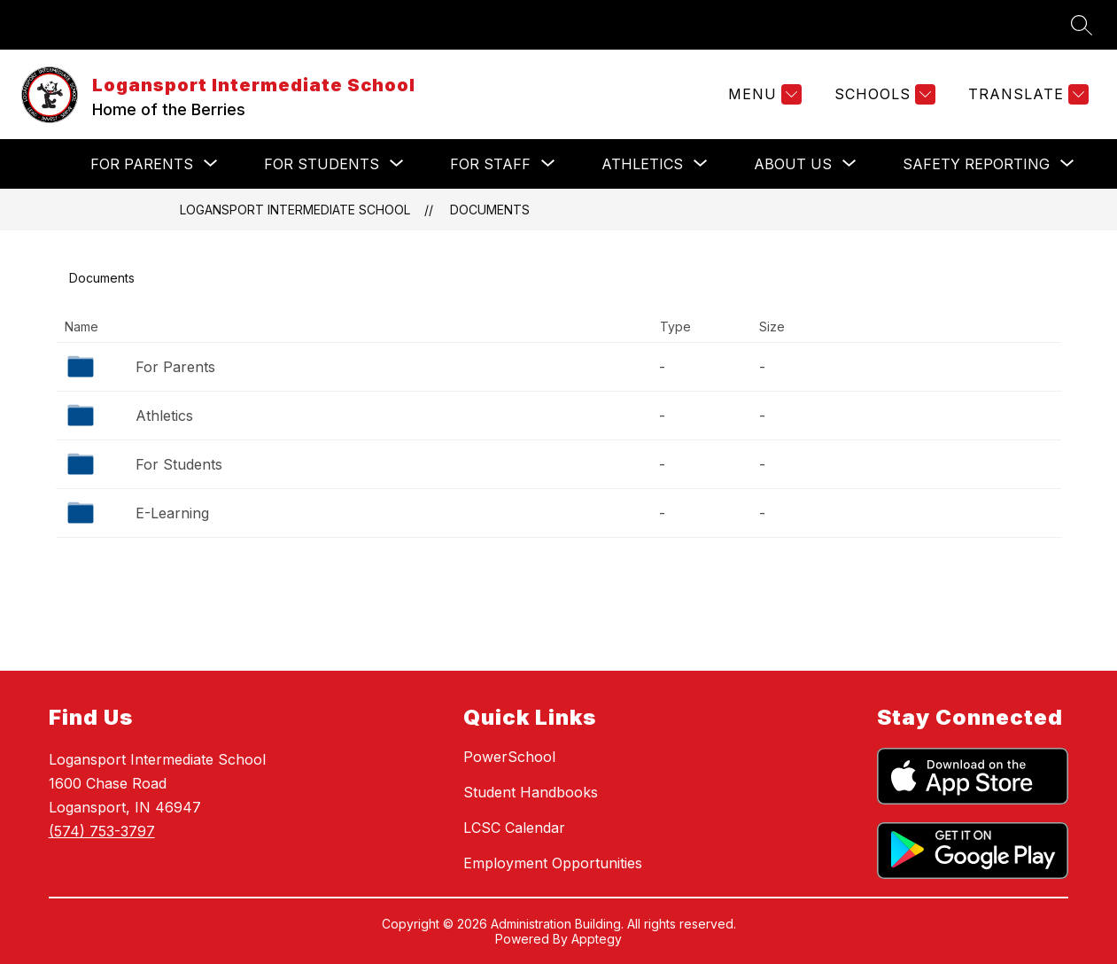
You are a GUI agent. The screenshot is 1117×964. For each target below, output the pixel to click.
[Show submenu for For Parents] (141, 164)
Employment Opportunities (552, 863)
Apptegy (596, 938)
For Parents (175, 367)
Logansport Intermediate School (295, 209)
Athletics (164, 415)
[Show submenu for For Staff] (490, 164)
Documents (490, 209)
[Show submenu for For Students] (321, 164)
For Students (179, 464)
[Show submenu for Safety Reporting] (976, 164)
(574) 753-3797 (102, 831)
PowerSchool (509, 757)
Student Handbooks (530, 792)
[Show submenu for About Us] (793, 164)
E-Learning (172, 513)
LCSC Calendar (514, 827)
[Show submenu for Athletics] (642, 164)
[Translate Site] (1026, 94)
